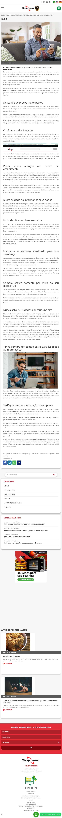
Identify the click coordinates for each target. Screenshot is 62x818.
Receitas (8, 507)
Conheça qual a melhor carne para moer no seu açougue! (24, 524)
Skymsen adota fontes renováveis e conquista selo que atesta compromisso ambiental (30, 702)
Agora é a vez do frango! (11, 656)
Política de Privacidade (31, 810)
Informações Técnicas (13, 503)
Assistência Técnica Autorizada (30, 798)
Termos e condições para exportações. (31, 806)
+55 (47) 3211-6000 (31, 766)
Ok (31, 748)
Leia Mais (7, 663)
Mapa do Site (31, 808)
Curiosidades (10, 490)
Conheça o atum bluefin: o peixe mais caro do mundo (23, 543)
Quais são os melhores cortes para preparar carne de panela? (26, 530)
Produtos (31, 793)
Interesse (5, 742)
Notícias (12, 63)
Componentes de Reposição (30, 796)
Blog (7, 15)
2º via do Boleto (31, 804)
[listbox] (31, 742)
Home (3, 15)
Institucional (10, 494)
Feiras (7, 486)
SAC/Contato (31, 802)
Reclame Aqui (24, 411)
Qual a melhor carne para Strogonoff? (17, 537)
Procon (14, 411)
